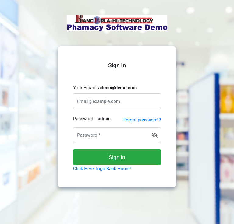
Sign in (117, 157)
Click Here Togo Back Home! (102, 168)
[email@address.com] (117, 101)
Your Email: (105, 87)
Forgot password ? (142, 120)
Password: (92, 118)
